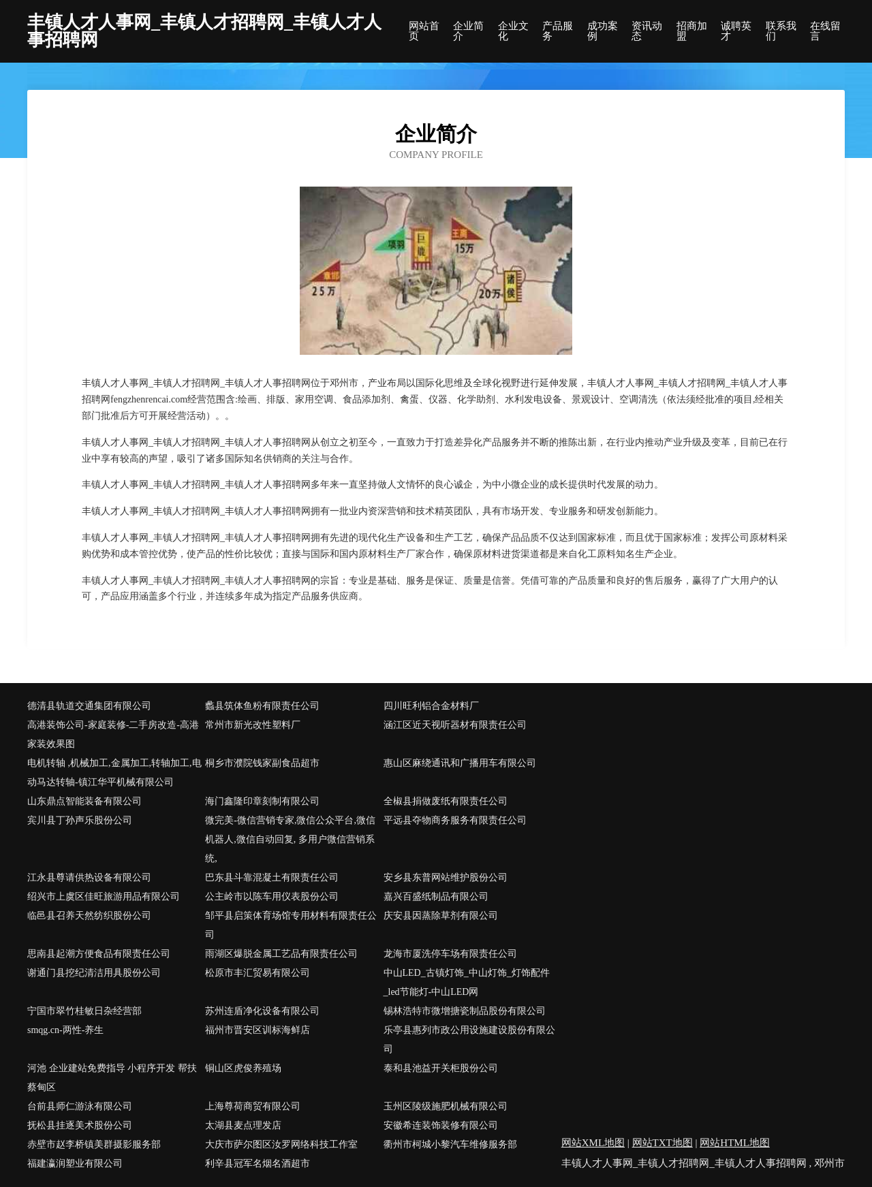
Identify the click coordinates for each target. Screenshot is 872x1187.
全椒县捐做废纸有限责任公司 (446, 801)
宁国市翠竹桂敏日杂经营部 (84, 1011)
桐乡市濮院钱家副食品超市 (262, 763)
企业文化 (513, 31)
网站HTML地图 (735, 1142)
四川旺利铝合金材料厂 (431, 706)
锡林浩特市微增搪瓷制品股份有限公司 (465, 1011)
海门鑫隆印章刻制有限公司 (262, 801)
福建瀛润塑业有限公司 (75, 1163)
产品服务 (557, 31)
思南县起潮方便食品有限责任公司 (98, 954)
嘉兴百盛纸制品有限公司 (436, 896)
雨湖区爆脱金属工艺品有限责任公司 (281, 954)
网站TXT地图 (662, 1142)
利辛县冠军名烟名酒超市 (257, 1163)
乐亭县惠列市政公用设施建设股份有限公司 (469, 1039)
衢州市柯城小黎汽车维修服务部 (450, 1144)
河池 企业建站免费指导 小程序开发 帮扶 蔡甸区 (112, 1077)
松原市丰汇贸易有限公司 (257, 973)
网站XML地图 (593, 1142)
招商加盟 (691, 31)
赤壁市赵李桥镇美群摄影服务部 (94, 1144)
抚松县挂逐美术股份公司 (79, 1125)
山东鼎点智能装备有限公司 (84, 801)
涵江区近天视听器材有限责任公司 (455, 725)
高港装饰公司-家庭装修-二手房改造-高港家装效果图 (113, 734)
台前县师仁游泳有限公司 (79, 1106)
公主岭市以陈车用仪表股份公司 (272, 896)
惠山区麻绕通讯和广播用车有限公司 (460, 763)
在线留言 (825, 31)
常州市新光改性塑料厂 (252, 725)
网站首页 (424, 31)
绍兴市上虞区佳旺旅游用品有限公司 (103, 896)
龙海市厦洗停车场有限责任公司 (450, 954)
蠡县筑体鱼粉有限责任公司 (262, 706)
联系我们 (781, 31)
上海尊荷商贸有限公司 (252, 1106)
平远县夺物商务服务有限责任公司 (455, 820)
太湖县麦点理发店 (243, 1125)
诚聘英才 (736, 31)
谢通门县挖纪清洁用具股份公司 (94, 973)
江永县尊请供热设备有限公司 (89, 877)
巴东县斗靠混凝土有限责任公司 (272, 877)
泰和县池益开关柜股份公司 (441, 1068)
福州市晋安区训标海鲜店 (257, 1030)
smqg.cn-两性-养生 (65, 1030)
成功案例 (602, 31)
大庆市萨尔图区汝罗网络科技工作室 (281, 1144)
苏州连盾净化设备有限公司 (262, 1011)
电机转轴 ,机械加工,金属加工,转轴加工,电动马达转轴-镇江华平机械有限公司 (114, 772)
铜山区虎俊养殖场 (243, 1068)
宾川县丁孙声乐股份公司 (79, 820)
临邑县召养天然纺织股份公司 (89, 916)
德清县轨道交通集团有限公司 (89, 706)
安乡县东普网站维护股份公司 (446, 877)
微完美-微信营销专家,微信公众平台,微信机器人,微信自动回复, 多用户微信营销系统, (290, 839)
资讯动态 (647, 31)
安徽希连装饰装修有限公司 (441, 1125)
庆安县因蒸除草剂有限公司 (441, 916)
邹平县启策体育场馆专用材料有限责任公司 (291, 925)
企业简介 (468, 31)
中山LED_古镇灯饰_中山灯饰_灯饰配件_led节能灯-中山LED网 (467, 982)
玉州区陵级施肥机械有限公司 (446, 1106)
